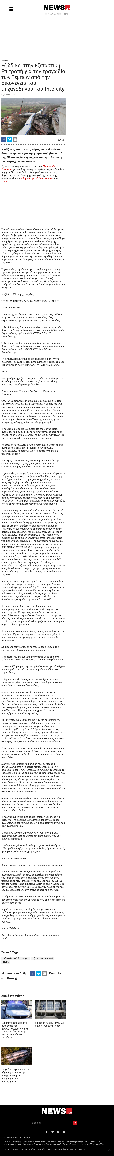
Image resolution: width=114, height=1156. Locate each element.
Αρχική (7, 1149)
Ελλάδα (4, 60)
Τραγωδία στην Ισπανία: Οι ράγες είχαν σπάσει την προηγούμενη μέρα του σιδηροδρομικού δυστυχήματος (15, 1075)
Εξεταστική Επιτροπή (43, 958)
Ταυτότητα (78, 1149)
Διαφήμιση (32, 1149)
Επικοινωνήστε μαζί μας (19, 1149)
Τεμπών (5, 181)
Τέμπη (6, 962)
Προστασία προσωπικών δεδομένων (60, 1149)
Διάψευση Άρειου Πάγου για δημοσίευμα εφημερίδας (49, 1024)
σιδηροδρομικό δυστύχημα (15, 958)
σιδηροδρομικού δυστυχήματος (37, 178)
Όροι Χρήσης (42, 1149)
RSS (85, 1149)
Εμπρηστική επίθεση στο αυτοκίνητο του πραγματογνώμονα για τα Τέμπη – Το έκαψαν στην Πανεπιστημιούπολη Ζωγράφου (14, 1030)
